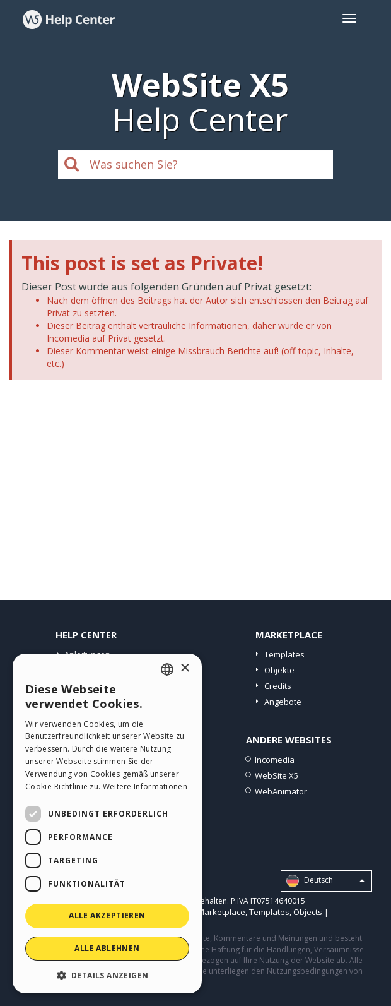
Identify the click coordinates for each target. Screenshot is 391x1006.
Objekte (279, 670)
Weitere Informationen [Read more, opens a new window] (145, 786)
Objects (307, 912)
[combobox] (167, 669)
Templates (284, 654)
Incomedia (275, 759)
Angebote (282, 701)
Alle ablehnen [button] (106, 948)
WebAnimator (281, 791)
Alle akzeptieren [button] (107, 915)
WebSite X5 (276, 775)
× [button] (184, 668)
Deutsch (325, 881)
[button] (107, 975)
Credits (277, 686)
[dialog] (107, 823)
